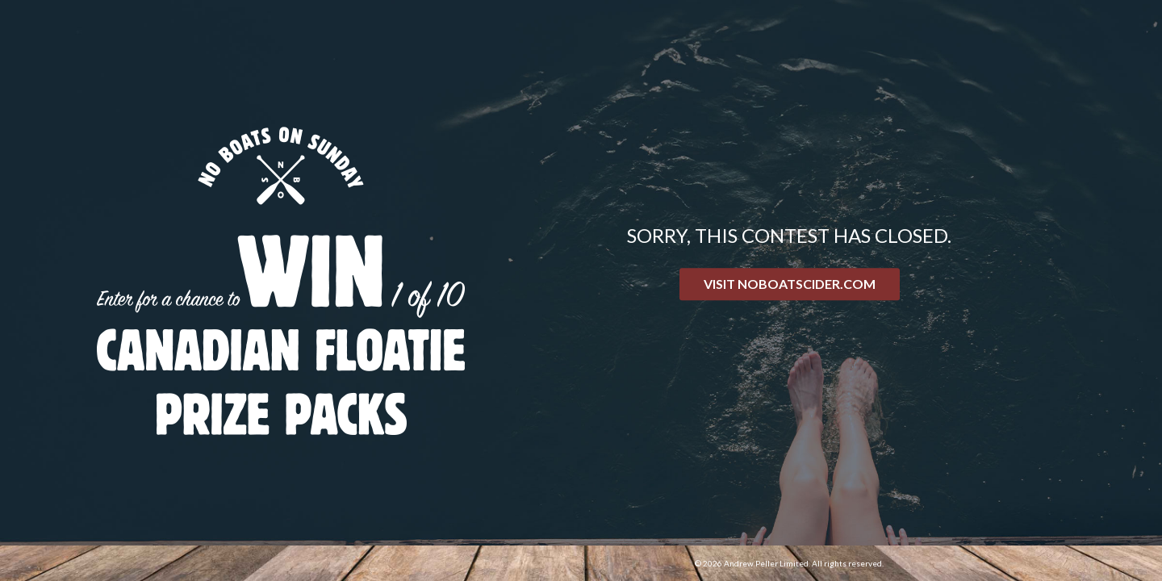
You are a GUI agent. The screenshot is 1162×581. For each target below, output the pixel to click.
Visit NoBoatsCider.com (790, 283)
